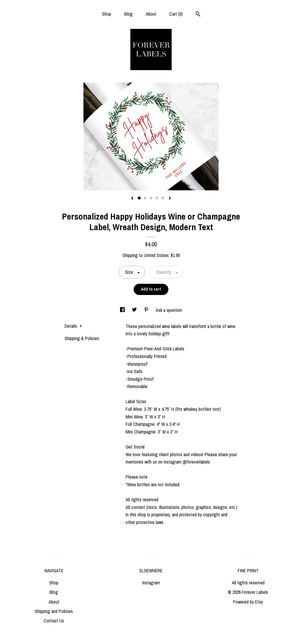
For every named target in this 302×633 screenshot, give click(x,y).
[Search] (198, 14)
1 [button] (139, 198)
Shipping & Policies (82, 338)
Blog (128, 14)
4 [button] (156, 198)
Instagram (151, 582)
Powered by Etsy (248, 602)
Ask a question (169, 310)
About (151, 14)
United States (156, 255)
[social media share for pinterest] (147, 310)
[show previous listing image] (132, 199)
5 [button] (162, 198)
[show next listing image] (169, 199)
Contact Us (54, 620)
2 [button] (145, 198)
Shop (106, 14)
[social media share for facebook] (123, 310)
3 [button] (151, 198)
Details (73, 326)
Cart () (176, 14)
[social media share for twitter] (135, 310)
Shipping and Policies (54, 611)
